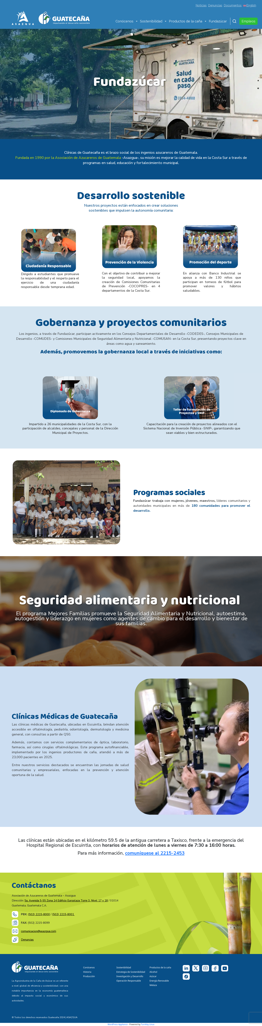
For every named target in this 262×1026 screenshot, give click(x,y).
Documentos (233, 5)
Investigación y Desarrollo (129, 976)
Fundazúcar (218, 21)
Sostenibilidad (151, 21)
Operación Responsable (128, 980)
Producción (89, 976)
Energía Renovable (159, 980)
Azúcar (153, 976)
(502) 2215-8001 (63, 914)
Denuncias (215, 5)
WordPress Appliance (118, 1024)
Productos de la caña (185, 21)
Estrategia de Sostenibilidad (130, 971)
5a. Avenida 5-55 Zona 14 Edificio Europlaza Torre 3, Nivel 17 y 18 (66, 900)
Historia (87, 971)
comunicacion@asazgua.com (38, 931)
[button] (137, 21)
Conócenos (124, 21)
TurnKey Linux (147, 1024)
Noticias (201, 5)
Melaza (153, 985)
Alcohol (153, 971)
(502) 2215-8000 (39, 914)
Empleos (248, 21)
